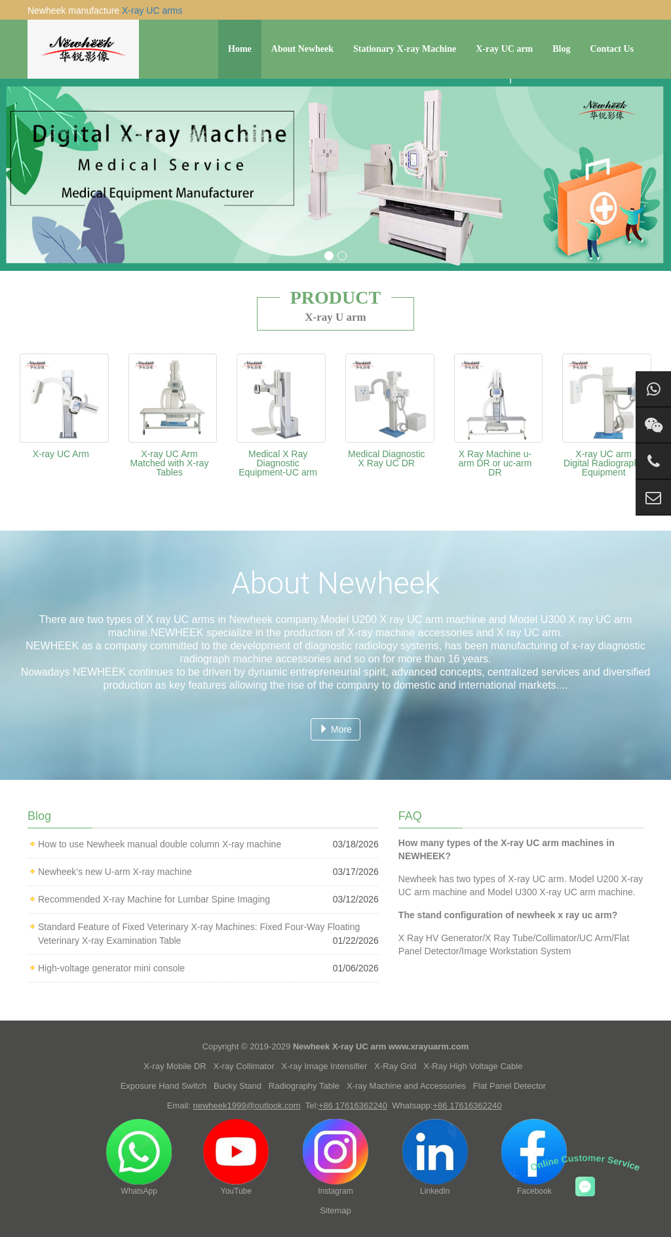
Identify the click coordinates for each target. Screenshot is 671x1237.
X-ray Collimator (244, 1066)
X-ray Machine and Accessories (406, 1086)
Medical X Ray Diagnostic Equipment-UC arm (278, 463)
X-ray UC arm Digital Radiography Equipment (603, 463)
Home (240, 49)
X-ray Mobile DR (175, 1066)
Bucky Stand (237, 1086)
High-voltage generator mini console (111, 968)
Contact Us (612, 49)
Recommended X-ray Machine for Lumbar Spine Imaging (154, 899)
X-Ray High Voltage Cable (472, 1066)
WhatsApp (139, 1157)
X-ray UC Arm (61, 454)
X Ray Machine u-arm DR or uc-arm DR (494, 463)
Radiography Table (304, 1086)
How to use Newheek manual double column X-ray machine (159, 844)
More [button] (335, 729)
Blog (561, 49)
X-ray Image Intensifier (325, 1066)
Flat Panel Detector (509, 1086)
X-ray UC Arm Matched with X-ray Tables (169, 463)
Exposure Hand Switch (164, 1086)
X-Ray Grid (395, 1066)
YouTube (236, 1157)
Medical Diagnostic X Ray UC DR (386, 458)
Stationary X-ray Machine (404, 49)
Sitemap (335, 1210)
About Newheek (302, 49)
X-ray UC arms (152, 10)
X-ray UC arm (504, 49)
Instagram (335, 1157)
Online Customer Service (585, 1162)
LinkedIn (435, 1157)
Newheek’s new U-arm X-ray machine (115, 871)
